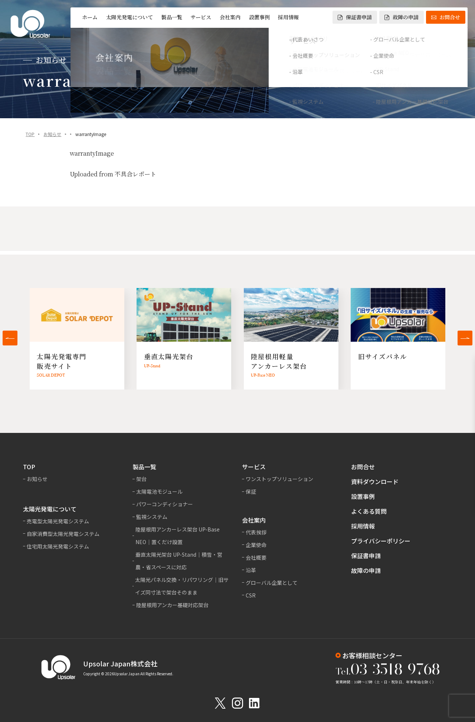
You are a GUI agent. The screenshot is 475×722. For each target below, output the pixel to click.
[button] (10, 338)
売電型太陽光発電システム (58, 521)
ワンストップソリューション (279, 479)
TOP (30, 135)
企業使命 (256, 545)
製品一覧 (171, 17)
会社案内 (230, 17)
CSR (251, 595)
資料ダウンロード (375, 481)
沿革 (251, 570)
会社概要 (256, 557)
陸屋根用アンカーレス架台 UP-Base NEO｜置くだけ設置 (177, 536)
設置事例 (259, 17)
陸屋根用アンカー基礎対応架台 (172, 605)
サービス (200, 17)
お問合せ (445, 17)
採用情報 (288, 17)
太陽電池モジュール (159, 491)
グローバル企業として (272, 582)
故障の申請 (401, 17)
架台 (141, 479)
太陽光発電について (129, 17)
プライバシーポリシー (380, 540)
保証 (251, 491)
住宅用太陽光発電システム (58, 546)
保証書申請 (355, 17)
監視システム (151, 516)
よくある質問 (369, 511)
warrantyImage (92, 154)
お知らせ (52, 135)
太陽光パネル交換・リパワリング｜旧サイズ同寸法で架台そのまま (182, 586)
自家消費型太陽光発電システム (63, 533)
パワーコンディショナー (164, 504)
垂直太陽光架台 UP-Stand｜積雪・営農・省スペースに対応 (178, 561)
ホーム (90, 17)
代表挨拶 (256, 532)
